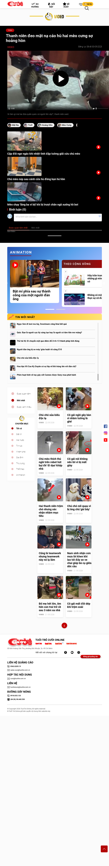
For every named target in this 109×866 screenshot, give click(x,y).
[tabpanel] (34, 281)
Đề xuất (66, 5)
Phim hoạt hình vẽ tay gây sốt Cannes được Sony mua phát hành (46, 375)
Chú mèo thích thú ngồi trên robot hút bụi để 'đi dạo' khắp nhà (50, 463)
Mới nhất (21, 400)
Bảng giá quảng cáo (90, 656)
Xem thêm (11, 231)
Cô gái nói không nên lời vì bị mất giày (77, 462)
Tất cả (19, 428)
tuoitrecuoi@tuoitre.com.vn (19, 687)
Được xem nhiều (24, 407)
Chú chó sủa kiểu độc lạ (28, 358)
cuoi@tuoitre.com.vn (16, 679)
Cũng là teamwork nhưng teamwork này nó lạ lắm (50, 556)
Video (10, 30)
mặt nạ (15, 125)
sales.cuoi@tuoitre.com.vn (18, 670)
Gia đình (19, 457)
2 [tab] (60, 309)
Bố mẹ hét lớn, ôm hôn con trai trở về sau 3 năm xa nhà (50, 607)
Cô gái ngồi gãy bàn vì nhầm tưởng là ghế (79, 418)
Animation (20, 475)
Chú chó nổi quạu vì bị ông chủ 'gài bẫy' (79, 507)
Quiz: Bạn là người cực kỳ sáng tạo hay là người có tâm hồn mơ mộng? (49, 332)
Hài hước (20, 440)
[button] (80, 4)
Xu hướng (35, 5)
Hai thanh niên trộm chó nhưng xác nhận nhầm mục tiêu (51, 510)
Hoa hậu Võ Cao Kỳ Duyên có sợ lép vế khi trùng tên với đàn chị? (46, 366)
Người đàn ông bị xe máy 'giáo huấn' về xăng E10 (39, 349)
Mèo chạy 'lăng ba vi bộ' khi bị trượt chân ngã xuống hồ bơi (42, 204)
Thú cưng (20, 463)
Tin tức (19, 446)
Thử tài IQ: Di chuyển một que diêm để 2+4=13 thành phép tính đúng (48, 341)
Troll (30, 125)
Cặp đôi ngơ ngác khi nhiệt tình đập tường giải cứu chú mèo (43, 153)
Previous (6, 283)
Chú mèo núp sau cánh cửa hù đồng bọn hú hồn (36, 179)
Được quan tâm (24, 394)
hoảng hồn (47, 125)
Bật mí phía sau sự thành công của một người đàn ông (31, 295)
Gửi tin (88, 3)
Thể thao (20, 469)
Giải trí (19, 434)
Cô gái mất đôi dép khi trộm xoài (78, 605)
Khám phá (20, 452)
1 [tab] (49, 309)
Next (104, 283)
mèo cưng (66, 125)
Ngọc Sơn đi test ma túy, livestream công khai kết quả (42, 324)
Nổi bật (51, 5)
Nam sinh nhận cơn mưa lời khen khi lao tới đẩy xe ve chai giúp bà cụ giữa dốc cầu (79, 560)
